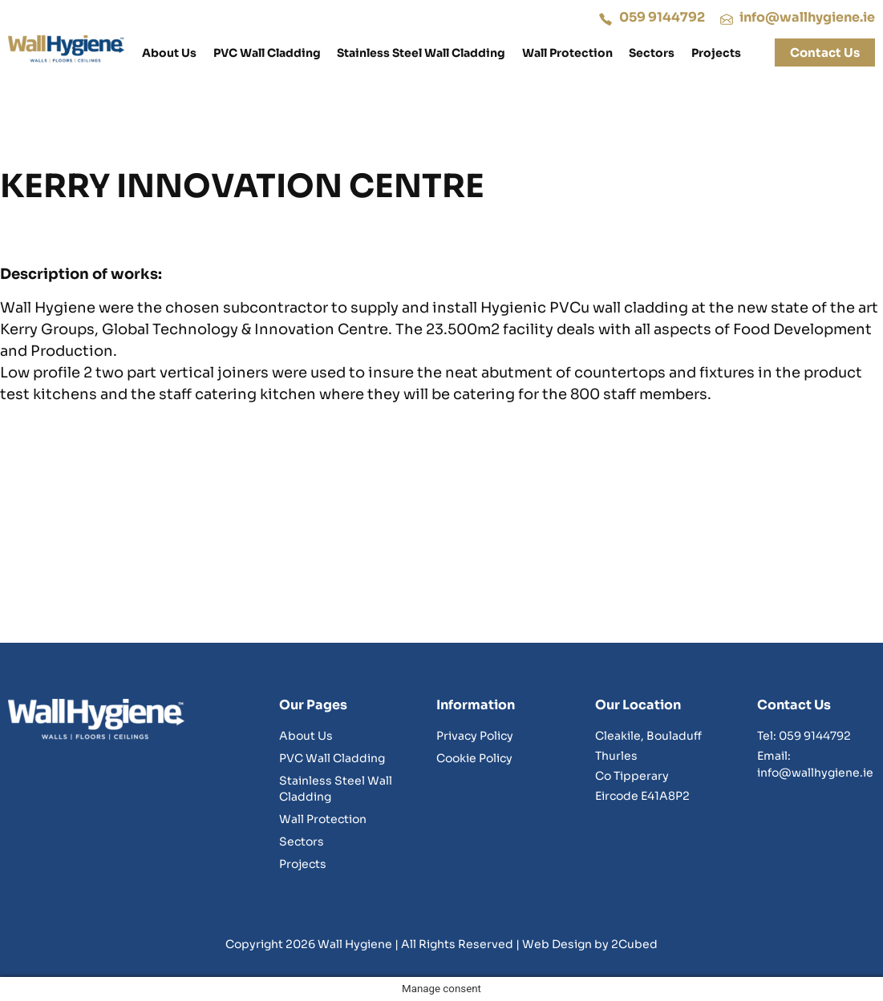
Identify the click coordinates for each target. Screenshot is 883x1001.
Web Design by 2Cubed (590, 944)
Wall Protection (567, 53)
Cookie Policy (474, 758)
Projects (716, 53)
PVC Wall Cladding (267, 53)
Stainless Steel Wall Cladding (421, 53)
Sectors (651, 53)
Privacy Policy (474, 736)
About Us (169, 53)
